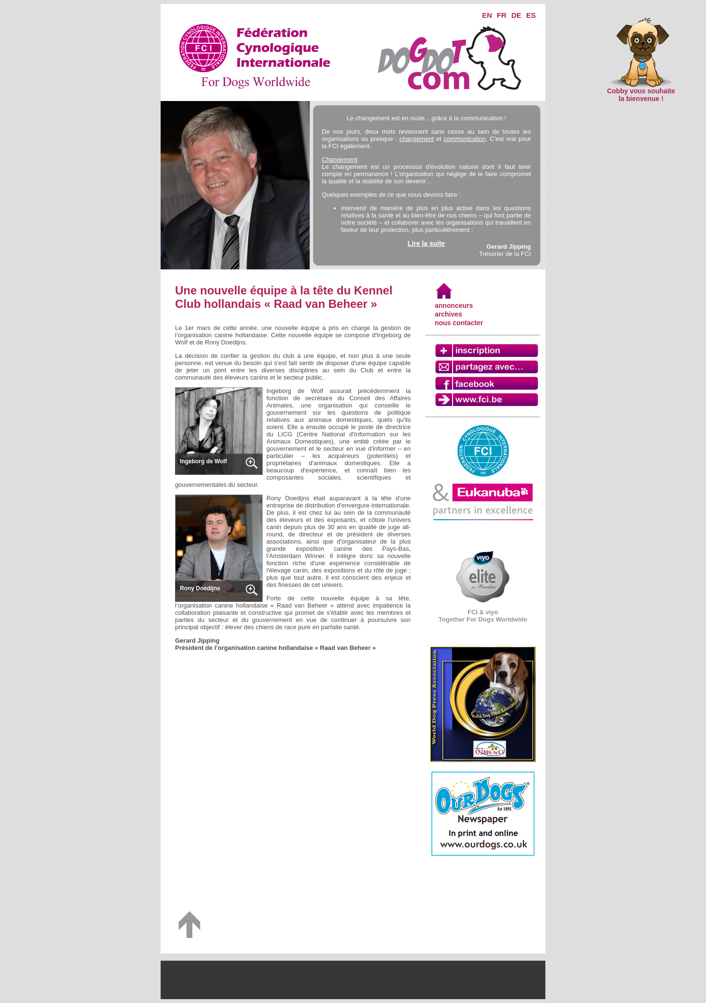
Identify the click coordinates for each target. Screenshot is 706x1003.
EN (487, 15)
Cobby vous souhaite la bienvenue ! (641, 91)
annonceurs (454, 305)
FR (501, 15)
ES (531, 15)
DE (516, 15)
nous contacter (459, 323)
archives (448, 314)
